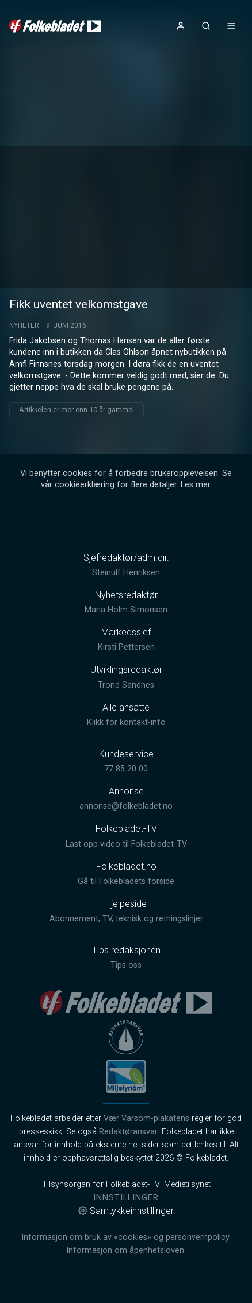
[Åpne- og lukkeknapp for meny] (231, 25)
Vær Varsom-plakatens (146, 1118)
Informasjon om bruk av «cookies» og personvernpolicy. (126, 1237)
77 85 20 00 (126, 769)
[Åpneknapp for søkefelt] (205, 25)
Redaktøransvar (128, 1132)
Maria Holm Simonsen (126, 610)
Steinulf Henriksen (126, 572)
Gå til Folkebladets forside (126, 881)
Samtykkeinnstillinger (126, 1210)
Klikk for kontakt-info (126, 722)
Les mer (195, 485)
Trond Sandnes (126, 685)
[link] (55, 25)
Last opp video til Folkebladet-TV (126, 844)
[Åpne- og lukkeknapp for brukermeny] (180, 25)
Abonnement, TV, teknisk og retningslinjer (126, 919)
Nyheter (24, 325)
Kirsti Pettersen (126, 647)
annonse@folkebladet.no (126, 806)
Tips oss (126, 965)
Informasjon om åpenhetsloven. (126, 1250)
